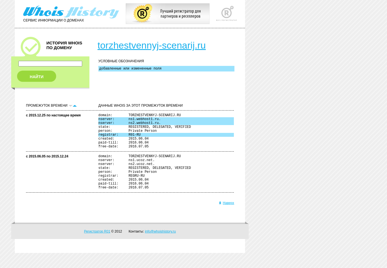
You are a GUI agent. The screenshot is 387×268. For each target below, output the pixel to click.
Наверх (226, 218)
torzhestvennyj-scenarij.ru (152, 45)
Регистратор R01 (97, 246)
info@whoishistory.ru (160, 246)
